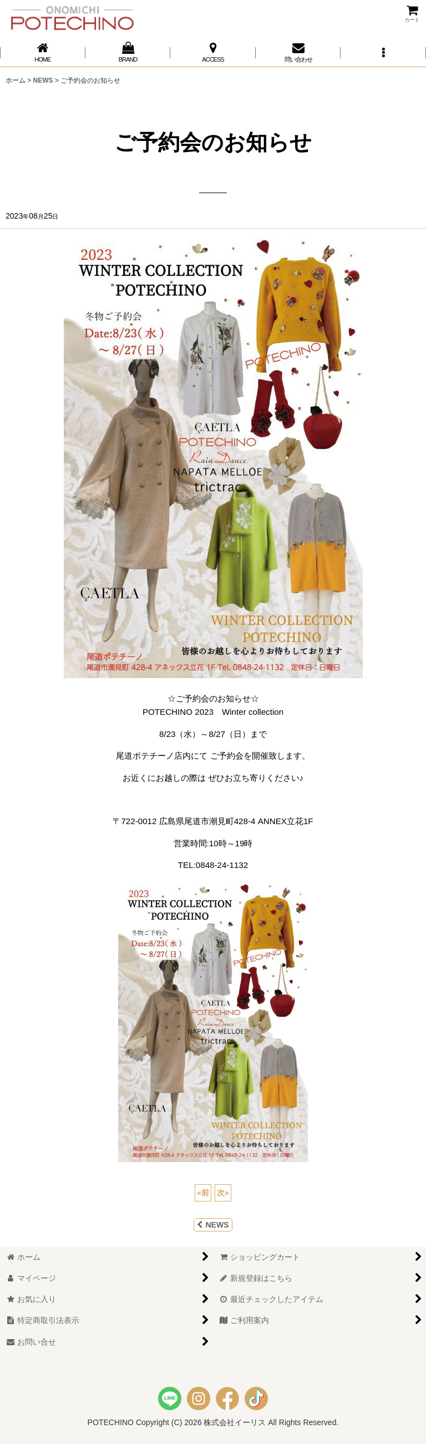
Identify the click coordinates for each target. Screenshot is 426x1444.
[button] (383, 52)
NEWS (213, 1224)
